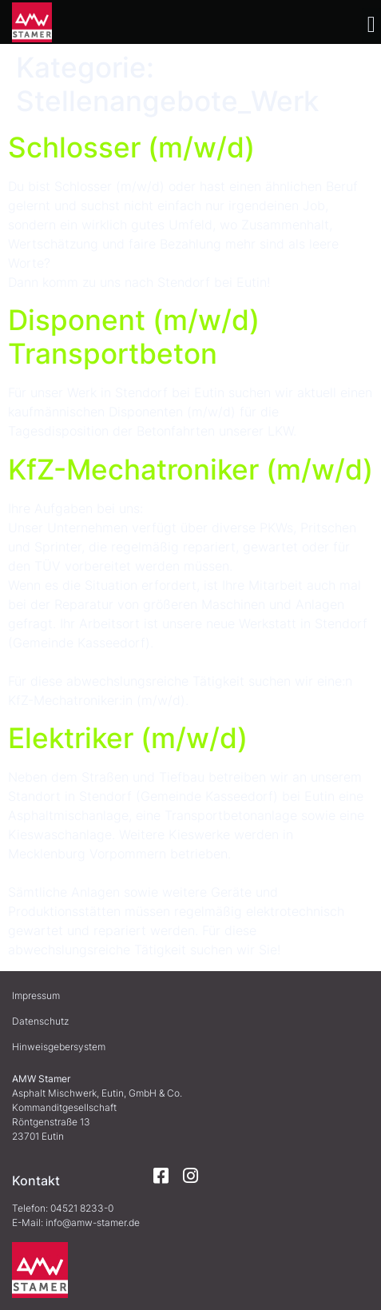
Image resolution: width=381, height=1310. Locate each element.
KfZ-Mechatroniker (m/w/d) (190, 469)
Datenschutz (40, 1021)
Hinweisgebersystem (58, 1047)
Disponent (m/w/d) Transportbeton (134, 336)
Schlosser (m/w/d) (131, 147)
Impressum (36, 995)
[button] (371, 25)
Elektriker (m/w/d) (128, 738)
